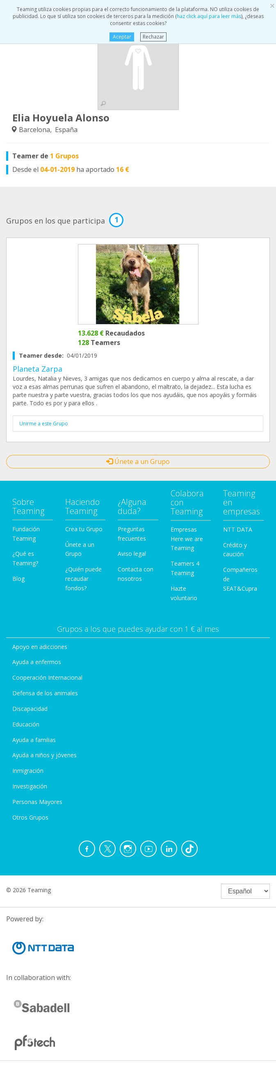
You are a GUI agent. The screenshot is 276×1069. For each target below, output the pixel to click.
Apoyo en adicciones (39, 647)
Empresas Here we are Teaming (187, 538)
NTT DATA (237, 529)
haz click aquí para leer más (209, 16)
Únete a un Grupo (138, 461)
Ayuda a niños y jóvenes (44, 755)
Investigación (29, 786)
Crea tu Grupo (84, 529)
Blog (18, 578)
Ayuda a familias (34, 740)
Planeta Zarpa (37, 369)
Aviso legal (132, 553)
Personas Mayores (37, 802)
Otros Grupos (30, 817)
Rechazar (153, 36)
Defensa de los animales (45, 693)
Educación (25, 724)
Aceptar (122, 36)
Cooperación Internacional (47, 677)
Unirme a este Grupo (43, 423)
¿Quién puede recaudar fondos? (83, 578)
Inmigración (27, 770)
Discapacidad (30, 709)
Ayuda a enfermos (36, 662)
